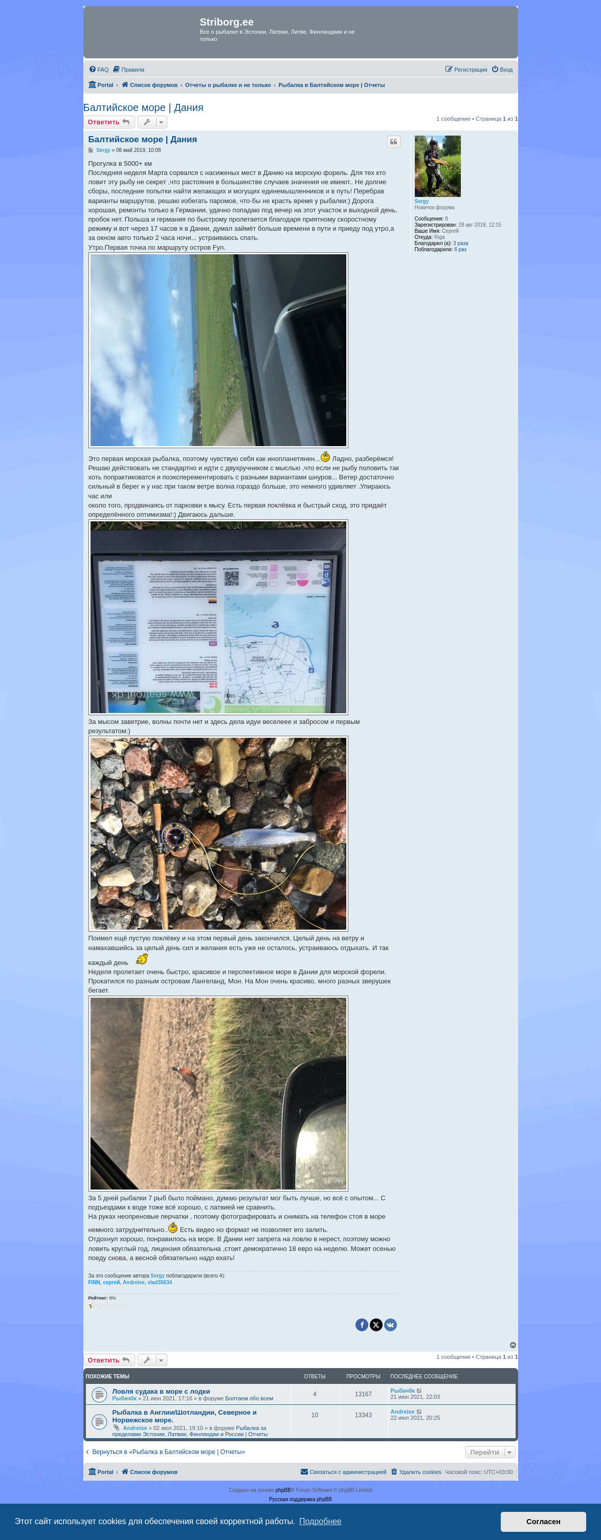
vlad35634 (159, 1282)
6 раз (460, 249)
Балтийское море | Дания (143, 107)
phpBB (283, 1490)
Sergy (422, 201)
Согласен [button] (543, 1521)
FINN (94, 1282)
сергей (111, 1282)
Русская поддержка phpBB (300, 1499)
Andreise (134, 1282)
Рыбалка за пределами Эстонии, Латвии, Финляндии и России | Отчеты (190, 1431)
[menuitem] (98, 69)
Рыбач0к (125, 1398)
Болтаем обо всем (249, 1398)
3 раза (461, 243)
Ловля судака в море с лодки (161, 1391)
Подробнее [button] (320, 1521)
